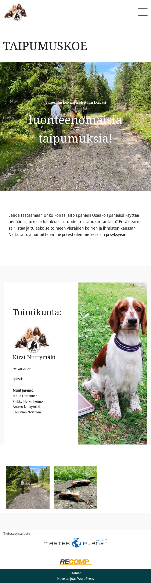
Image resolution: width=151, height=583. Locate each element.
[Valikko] (143, 12)
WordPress (85, 579)
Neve (61, 579)
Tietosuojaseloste (16, 534)
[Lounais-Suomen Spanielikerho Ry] (16, 12)
